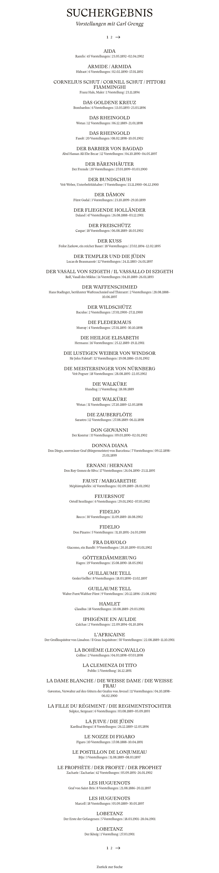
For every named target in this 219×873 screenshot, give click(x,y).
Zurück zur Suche (110, 867)
